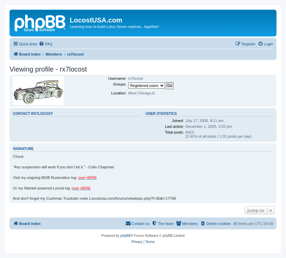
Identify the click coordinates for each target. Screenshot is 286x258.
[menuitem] (45, 44)
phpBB (125, 236)
